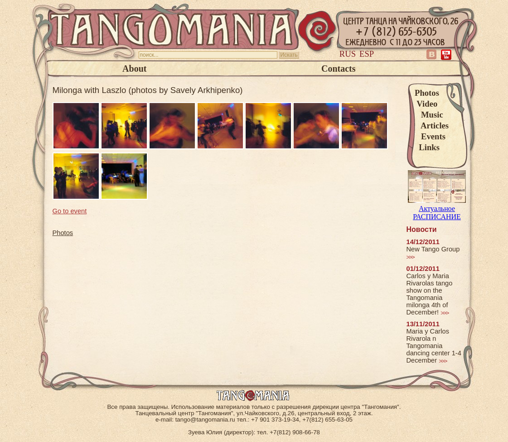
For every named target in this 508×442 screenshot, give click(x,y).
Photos (427, 93)
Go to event (70, 211)
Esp (366, 54)
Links (427, 147)
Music (429, 114)
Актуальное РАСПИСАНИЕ (437, 208)
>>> (410, 257)
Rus (347, 54)
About (134, 69)
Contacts (338, 69)
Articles (432, 125)
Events (430, 136)
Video (426, 103)
